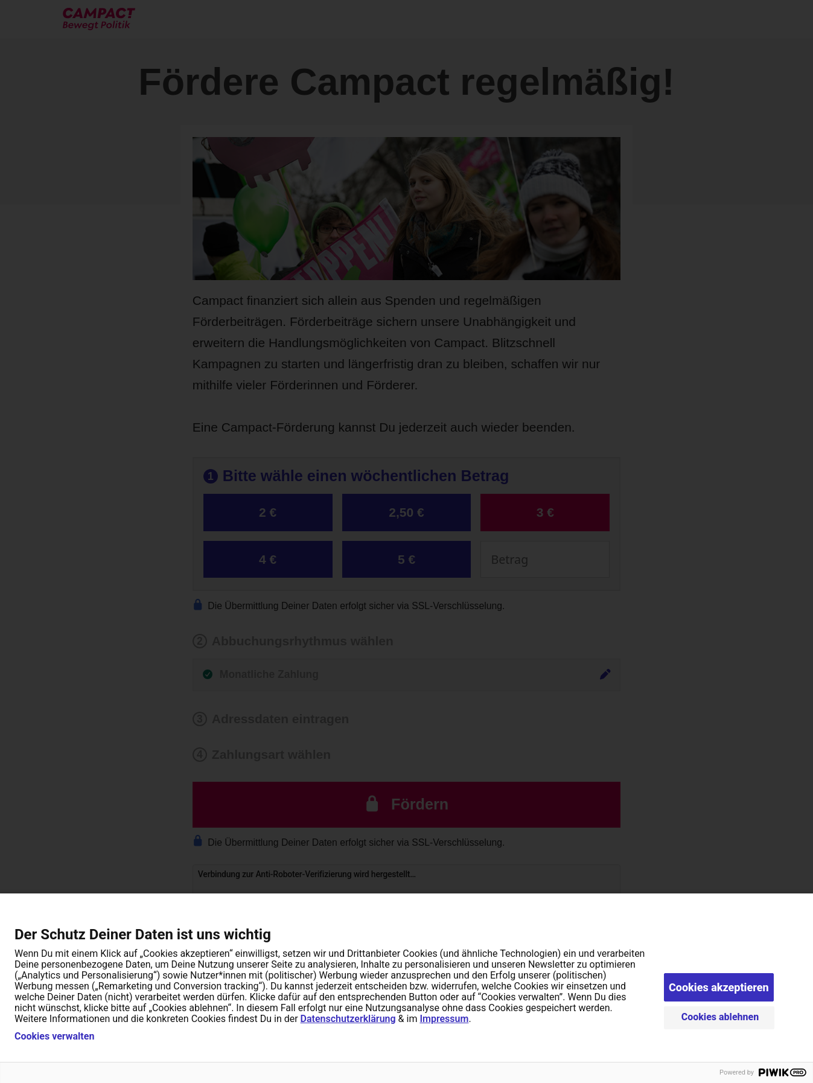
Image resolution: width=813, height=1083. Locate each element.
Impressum (443, 1018)
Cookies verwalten (54, 1036)
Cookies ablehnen (720, 1017)
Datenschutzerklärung (348, 1018)
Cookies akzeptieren (719, 987)
